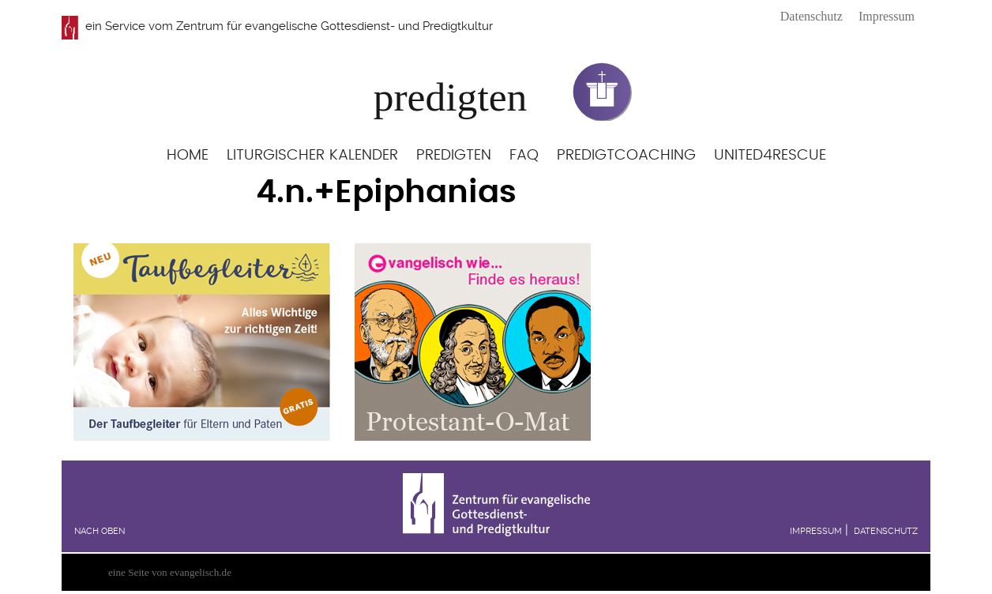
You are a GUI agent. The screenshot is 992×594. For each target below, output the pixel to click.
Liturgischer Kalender (312, 155)
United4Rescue (770, 155)
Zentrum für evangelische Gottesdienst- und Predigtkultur (334, 26)
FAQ (524, 155)
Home (188, 155)
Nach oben (99, 531)
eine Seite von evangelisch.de (169, 572)
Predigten (453, 155)
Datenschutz (811, 16)
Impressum (887, 16)
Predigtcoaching (626, 155)
